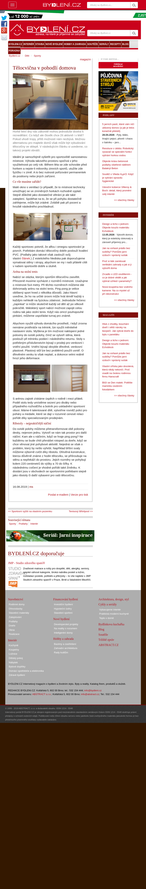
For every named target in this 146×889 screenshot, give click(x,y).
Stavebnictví (15, 599)
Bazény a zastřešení (65, 644)
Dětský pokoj (16, 658)
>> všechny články (124, 200)
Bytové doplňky (17, 666)
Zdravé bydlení (17, 675)
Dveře (12, 625)
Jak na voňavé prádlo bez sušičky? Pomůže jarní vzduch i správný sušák (116, 252)
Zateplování (15, 617)
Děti (27, 55)
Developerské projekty (66, 624)
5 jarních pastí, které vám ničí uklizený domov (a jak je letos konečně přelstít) (118, 128)
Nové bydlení (61, 619)
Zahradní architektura (65, 648)
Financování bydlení (65, 599)
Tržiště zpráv (106, 639)
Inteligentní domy (63, 632)
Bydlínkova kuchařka (111, 624)
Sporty (12, 523)
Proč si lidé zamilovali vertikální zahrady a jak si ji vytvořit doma (116, 265)
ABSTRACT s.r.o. (41, 694)
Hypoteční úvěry (63, 608)
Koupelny (14, 649)
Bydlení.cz (14, 55)
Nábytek (13, 662)
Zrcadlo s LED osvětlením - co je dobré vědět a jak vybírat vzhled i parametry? (117, 277)
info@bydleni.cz (93, 690)
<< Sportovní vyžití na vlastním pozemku (30, 511)
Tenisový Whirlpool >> (81, 511)
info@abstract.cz (90, 694)
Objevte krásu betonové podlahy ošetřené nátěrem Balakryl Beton (116, 165)
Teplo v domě (106, 618)
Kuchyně (13, 645)
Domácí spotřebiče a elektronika (26, 670)
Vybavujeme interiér (110, 609)
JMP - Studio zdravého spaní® (26, 563)
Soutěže (103, 634)
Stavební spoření (63, 612)
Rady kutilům (61, 652)
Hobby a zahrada (63, 638)
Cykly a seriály (108, 604)
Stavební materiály (19, 612)
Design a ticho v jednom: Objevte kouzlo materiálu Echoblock (115, 227)
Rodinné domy (17, 604)
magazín (85, 59)
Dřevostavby (15, 608)
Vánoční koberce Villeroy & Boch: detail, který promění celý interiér (117, 190)
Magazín (108, 314)
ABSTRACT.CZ (109, 645)
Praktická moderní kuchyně (114, 613)
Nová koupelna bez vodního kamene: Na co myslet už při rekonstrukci (117, 290)
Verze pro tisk (79, 494)
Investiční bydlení (63, 604)
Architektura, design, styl (114, 599)
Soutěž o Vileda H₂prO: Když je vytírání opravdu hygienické (118, 177)
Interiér (34, 523)
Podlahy (23, 523)
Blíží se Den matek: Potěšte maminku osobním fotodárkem (117, 386)
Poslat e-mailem (58, 494)
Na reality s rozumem (65, 628)
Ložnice (13, 653)
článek (26, 258)
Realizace (14, 634)
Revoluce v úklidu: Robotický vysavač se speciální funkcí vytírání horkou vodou (118, 152)
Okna (12, 630)
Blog (101, 629)
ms (31, 486)
